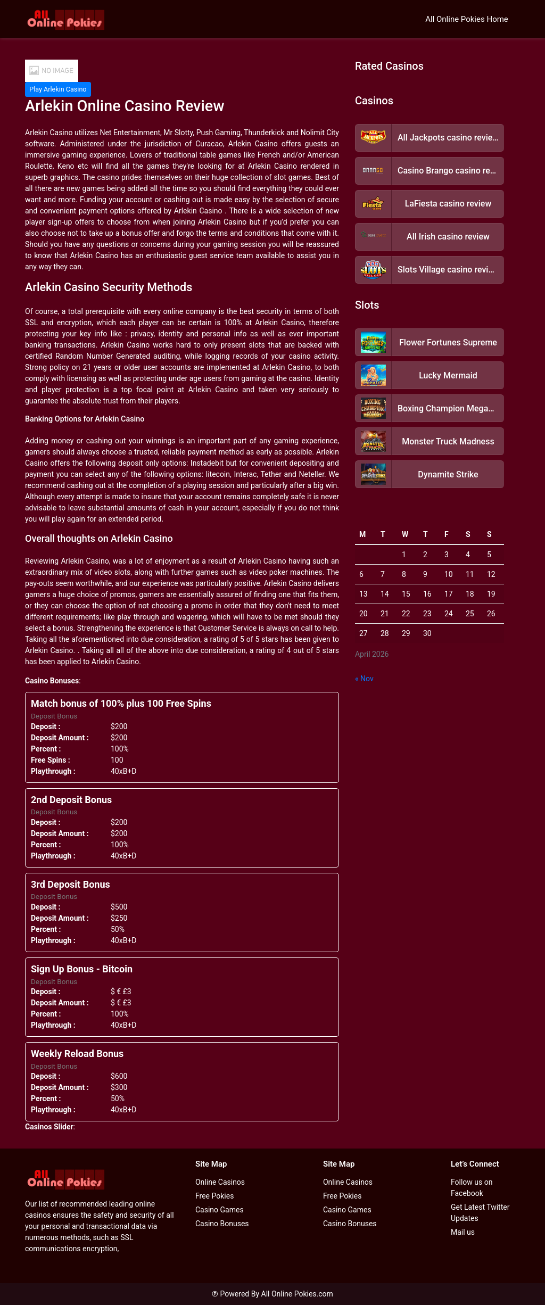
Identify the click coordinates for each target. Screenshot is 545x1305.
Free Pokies (214, 1196)
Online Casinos (220, 1182)
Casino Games (219, 1209)
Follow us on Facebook (472, 1187)
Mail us (463, 1232)
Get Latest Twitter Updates (480, 1213)
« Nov (364, 678)
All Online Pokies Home (466, 19)
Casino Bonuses (222, 1223)
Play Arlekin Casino (57, 89)
